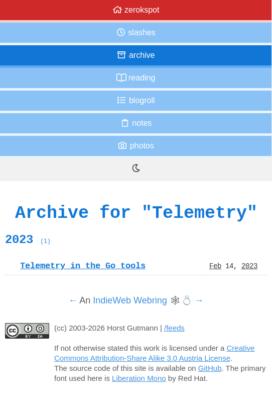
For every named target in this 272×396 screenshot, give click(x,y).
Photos (135, 145)
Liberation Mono (139, 378)
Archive (135, 55)
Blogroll (135, 100)
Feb (215, 265)
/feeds (174, 328)
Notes (136, 123)
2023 (28, 239)
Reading (136, 77)
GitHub (210, 368)
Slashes (136, 32)
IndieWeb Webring (130, 300)
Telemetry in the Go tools (83, 266)
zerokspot (136, 10)
